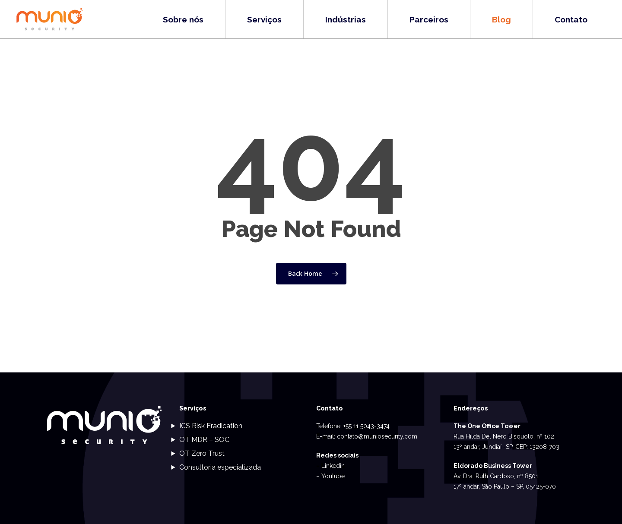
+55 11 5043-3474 (366, 426)
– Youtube (330, 476)
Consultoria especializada (220, 467)
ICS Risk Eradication (210, 426)
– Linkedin (330, 465)
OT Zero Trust (202, 453)
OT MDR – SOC (204, 440)
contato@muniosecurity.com (377, 436)
